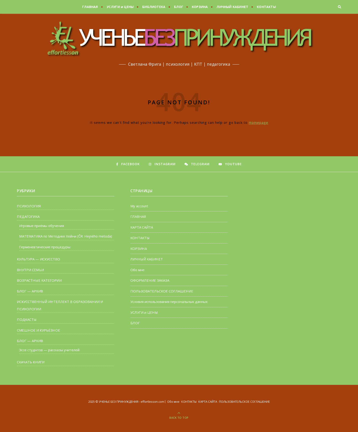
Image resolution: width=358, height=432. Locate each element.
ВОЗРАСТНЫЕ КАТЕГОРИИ (39, 280)
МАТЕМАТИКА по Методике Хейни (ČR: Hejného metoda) (65, 236)
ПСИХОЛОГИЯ (29, 206)
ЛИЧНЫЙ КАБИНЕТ (232, 7)
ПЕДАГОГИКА (28, 216)
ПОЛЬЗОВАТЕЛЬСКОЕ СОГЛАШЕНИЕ (161, 291)
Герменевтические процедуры (44, 247)
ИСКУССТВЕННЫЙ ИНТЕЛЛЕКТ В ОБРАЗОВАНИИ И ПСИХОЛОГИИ (60, 305)
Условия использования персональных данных (169, 301)
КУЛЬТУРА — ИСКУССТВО (38, 259)
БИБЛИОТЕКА (153, 7)
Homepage (258, 122)
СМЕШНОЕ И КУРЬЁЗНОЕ (38, 330)
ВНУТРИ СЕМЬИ (30, 269)
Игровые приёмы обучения (41, 225)
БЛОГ (178, 7)
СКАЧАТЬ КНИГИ (31, 362)
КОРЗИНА (200, 7)
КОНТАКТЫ (266, 7)
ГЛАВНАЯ (90, 7)
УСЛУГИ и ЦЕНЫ (120, 7)
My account (139, 206)
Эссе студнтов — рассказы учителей (49, 350)
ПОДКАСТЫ (27, 319)
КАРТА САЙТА (141, 227)
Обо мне (137, 269)
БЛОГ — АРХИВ (30, 291)
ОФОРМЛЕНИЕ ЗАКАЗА (149, 280)
